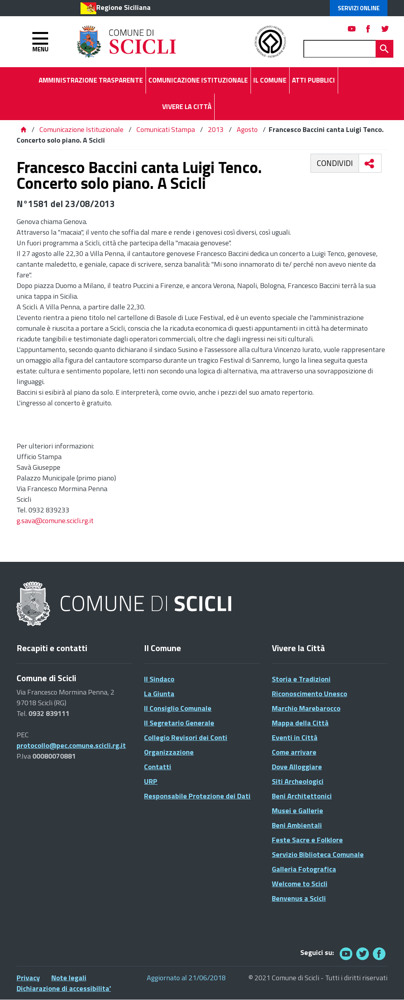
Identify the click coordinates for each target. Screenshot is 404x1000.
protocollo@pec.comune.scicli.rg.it (71, 745)
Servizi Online (359, 8)
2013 (216, 129)
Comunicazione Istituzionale (81, 129)
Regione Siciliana (123, 7)
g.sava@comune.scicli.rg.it (55, 520)
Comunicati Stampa (166, 129)
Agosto (247, 129)
